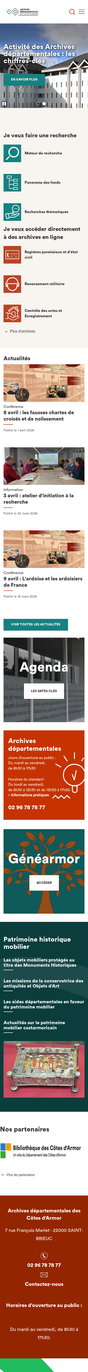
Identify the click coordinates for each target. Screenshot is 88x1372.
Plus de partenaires (21, 1175)
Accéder (44, 883)
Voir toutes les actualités (36, 624)
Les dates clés (44, 691)
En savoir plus (24, 79)
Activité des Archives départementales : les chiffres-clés (39, 54)
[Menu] (81, 11)
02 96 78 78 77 (26, 807)
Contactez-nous (44, 1284)
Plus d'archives (22, 331)
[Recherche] (72, 12)
